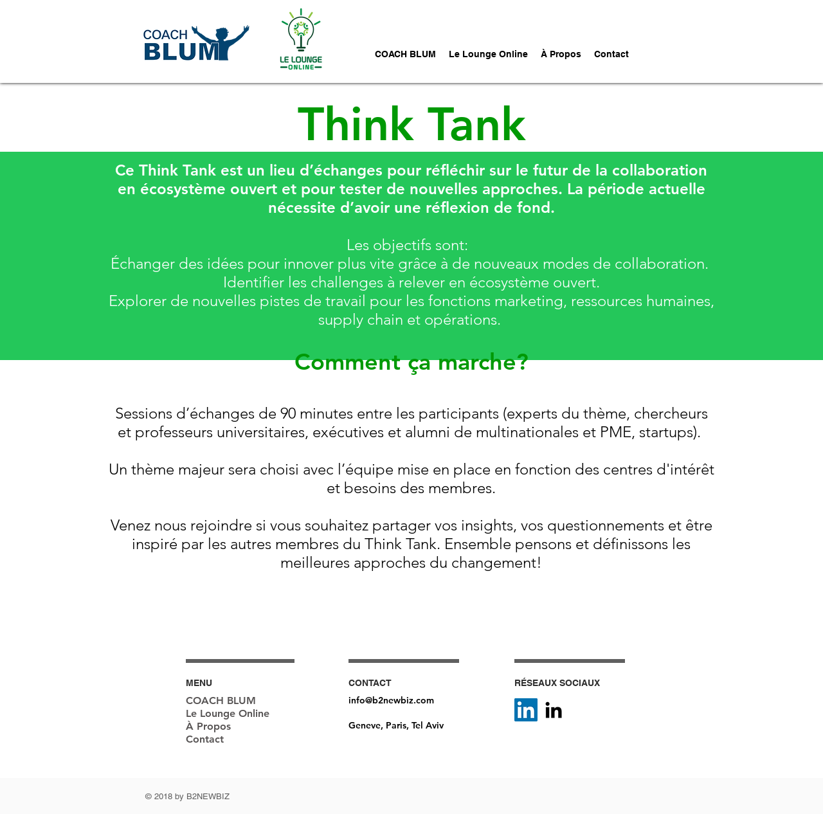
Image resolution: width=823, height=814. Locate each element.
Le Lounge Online (227, 713)
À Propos (208, 726)
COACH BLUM (221, 700)
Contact (205, 739)
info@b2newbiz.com (391, 700)
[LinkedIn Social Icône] (526, 709)
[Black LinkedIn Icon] (553, 709)
